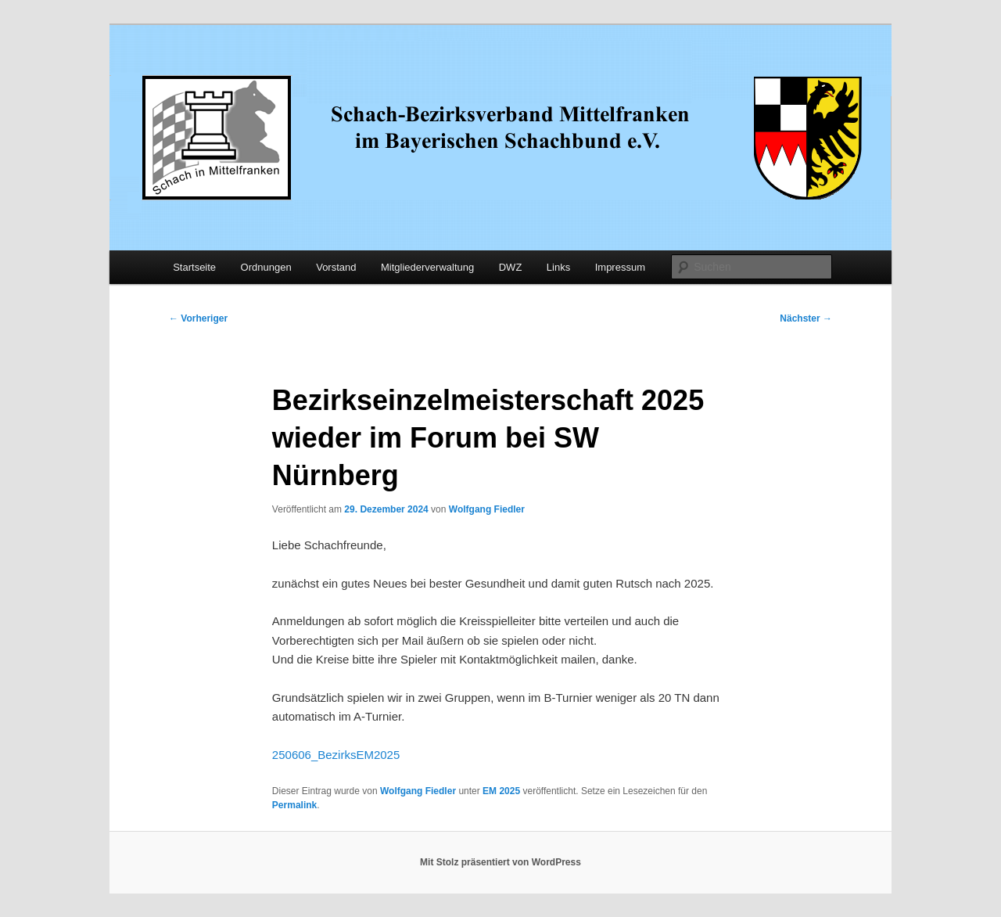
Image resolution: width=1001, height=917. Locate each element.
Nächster (806, 318)
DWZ (510, 267)
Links (558, 267)
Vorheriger (198, 318)
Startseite (194, 267)
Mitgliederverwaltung (427, 267)
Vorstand (336, 267)
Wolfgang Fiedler (487, 509)
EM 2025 (501, 791)
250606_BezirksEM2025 (336, 754)
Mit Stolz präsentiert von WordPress (500, 862)
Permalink (294, 805)
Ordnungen (266, 267)
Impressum (620, 267)
